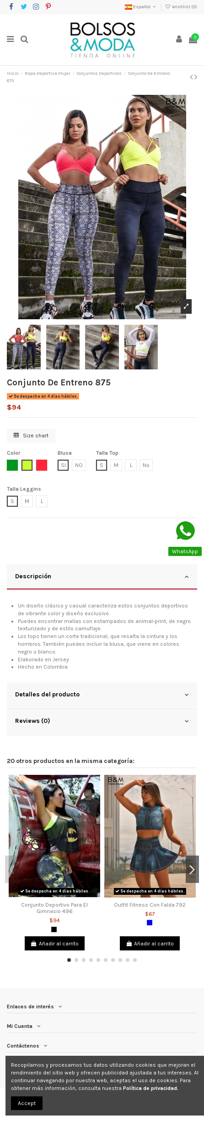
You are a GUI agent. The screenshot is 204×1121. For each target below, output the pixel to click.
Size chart (31, 435)
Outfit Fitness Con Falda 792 (150, 905)
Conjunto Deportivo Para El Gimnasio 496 (54, 908)
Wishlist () (181, 7)
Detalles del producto (102, 694)
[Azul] (149, 922)
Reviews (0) (102, 721)
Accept (27, 1103)
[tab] (102, 577)
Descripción (102, 576)
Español (141, 7)
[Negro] (54, 929)
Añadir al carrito (55, 943)
